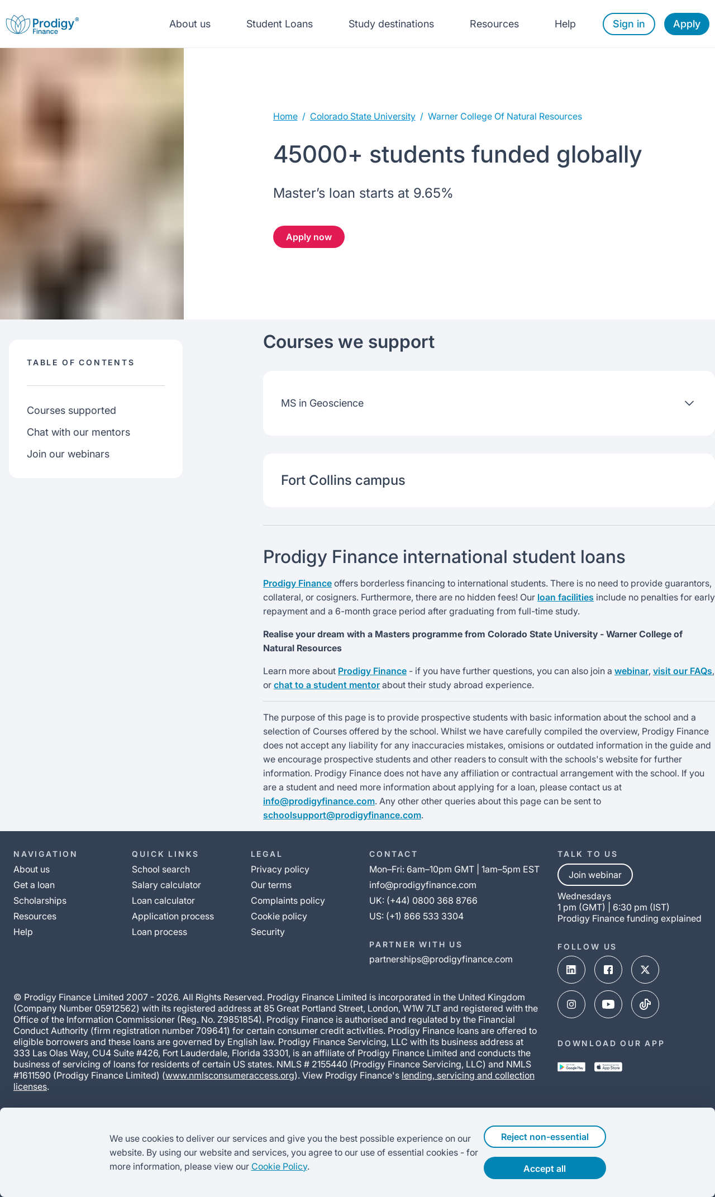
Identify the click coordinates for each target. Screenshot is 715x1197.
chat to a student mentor (327, 684)
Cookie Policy (257, 1166)
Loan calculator (163, 900)
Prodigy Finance (297, 583)
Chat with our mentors (78, 432)
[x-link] (645, 971)
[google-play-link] (571, 1068)
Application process (173, 916)
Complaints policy (288, 900)
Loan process (159, 931)
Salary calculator (166, 884)
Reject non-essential (558, 1136)
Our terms (271, 884)
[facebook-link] (608, 971)
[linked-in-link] (571, 971)
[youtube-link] (608, 1005)
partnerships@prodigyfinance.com (441, 959)
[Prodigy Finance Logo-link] (42, 23)
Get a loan (34, 884)
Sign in (629, 24)
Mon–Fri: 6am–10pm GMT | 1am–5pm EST (454, 869)
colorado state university (363, 116)
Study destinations (391, 24)
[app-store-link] (608, 1068)
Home (285, 116)
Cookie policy (279, 916)
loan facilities (565, 597)
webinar (631, 670)
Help (565, 24)
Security (268, 931)
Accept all (557, 1168)
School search (161, 869)
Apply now (309, 236)
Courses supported (71, 410)
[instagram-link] (571, 1005)
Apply (686, 24)
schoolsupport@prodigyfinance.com (342, 815)
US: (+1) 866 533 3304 (416, 916)
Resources (494, 24)
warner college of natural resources (505, 116)
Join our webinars (68, 454)
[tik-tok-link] (645, 1005)
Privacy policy (280, 869)
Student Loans (279, 24)
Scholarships (39, 900)
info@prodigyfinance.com (319, 801)
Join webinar (595, 874)
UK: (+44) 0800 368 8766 (423, 900)
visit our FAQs (682, 670)
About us (190, 24)
